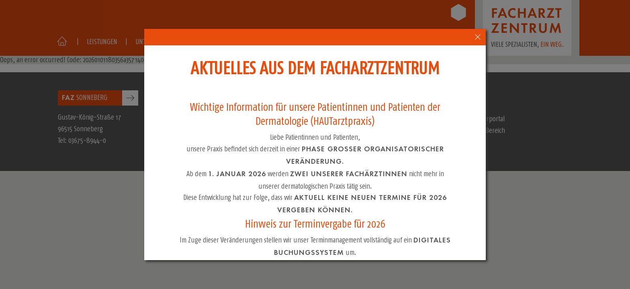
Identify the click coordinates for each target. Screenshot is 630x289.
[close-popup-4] (478, 37)
